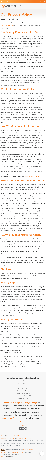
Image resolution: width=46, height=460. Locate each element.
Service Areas (23, 386)
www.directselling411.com (17, 452)
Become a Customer (23, 381)
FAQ (15, 436)
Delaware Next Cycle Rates (23, 436)
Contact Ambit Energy (23, 393)
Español (42, 1)
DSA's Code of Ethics (28, 449)
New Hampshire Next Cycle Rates (24, 438)
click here (23, 421)
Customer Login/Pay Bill (23, 396)
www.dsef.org (4, 452)
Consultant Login (23, 398)
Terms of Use (9, 436)
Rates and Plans (23, 388)
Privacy (3, 436)
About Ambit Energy (23, 391)
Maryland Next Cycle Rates (8, 438)
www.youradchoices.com (32, 176)
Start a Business (23, 383)
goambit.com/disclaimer (12, 418)
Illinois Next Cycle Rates (38, 436)
